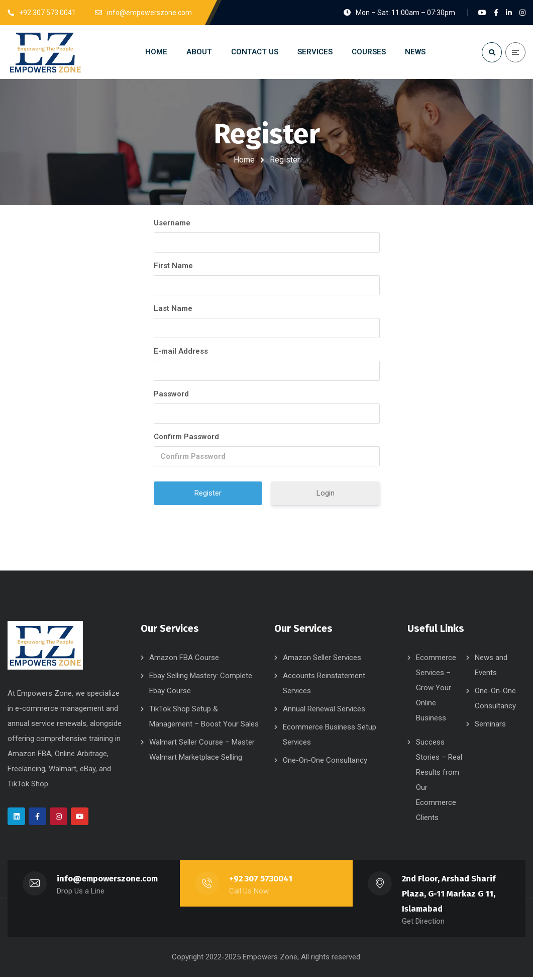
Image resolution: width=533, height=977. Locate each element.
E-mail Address (181, 351)
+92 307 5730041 (260, 878)
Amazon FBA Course (184, 657)
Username (172, 222)
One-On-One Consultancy (325, 760)
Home (244, 160)
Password (171, 393)
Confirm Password (186, 436)
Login (325, 493)
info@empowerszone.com (107, 878)
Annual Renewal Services (324, 708)
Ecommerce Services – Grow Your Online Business (436, 687)
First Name (173, 265)
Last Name (173, 308)
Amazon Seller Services (322, 657)
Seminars (490, 723)
